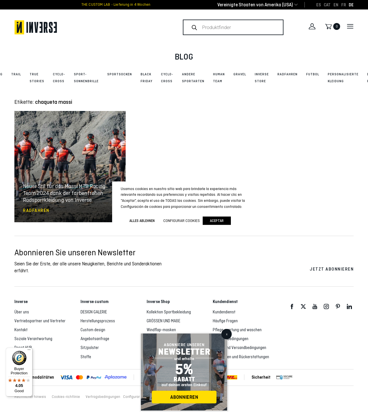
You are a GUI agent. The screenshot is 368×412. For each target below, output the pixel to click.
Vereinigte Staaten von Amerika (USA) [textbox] (255, 4)
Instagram (326, 306)
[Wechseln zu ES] (318, 4)
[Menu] (29, 351)
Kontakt (21, 329)
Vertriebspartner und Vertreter (40, 321)
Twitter (303, 306)
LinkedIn (349, 306)
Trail (16, 74)
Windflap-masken (161, 329)
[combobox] (255, 4)
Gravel (239, 74)
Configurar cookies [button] (138, 397)
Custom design (92, 329)
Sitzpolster (89, 347)
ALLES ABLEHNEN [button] (142, 221)
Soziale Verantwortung (33, 338)
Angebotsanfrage (94, 338)
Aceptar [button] (217, 221)
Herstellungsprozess (97, 321)
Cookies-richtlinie (66, 397)
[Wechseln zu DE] (351, 4)
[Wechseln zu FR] (343, 4)
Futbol (312, 74)
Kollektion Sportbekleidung (169, 312)
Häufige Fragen (225, 321)
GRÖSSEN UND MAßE (163, 321)
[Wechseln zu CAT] (327, 4)
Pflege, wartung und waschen (237, 329)
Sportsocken (119, 74)
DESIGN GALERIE (93, 312)
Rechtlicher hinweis (30, 397)
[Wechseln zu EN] (336, 4)
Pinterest (338, 306)
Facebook (292, 306)
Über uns (21, 312)
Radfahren (287, 74)
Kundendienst (224, 312)
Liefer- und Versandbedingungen (239, 347)
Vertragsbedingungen (230, 338)
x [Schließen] (226, 334)
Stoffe (85, 356)
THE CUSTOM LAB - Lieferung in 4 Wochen (116, 5)
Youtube (314, 306)
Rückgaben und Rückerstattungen (241, 356)
